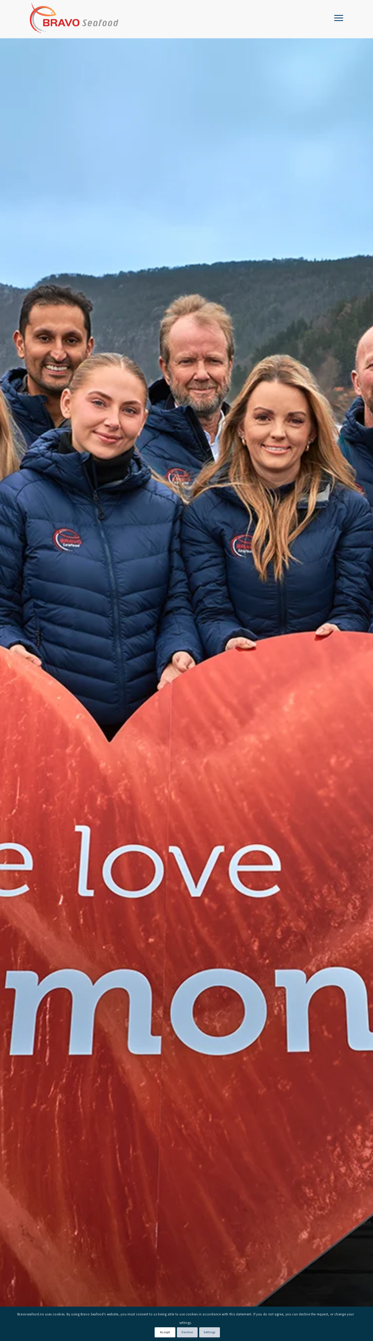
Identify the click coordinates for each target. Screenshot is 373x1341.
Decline (187, 1332)
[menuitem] (337, 18)
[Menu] (337, 18)
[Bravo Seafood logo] (74, 18)
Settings (210, 1332)
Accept (165, 1332)
